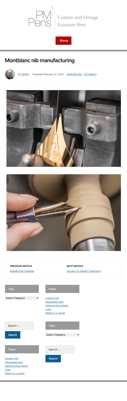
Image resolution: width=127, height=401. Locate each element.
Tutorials (90, 74)
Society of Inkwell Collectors (84, 271)
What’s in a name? (55, 313)
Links (48, 309)
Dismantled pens (54, 301)
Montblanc (74, 74)
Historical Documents (56, 305)
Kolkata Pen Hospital (22, 271)
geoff (25, 74)
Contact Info (52, 298)
